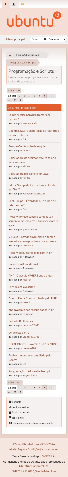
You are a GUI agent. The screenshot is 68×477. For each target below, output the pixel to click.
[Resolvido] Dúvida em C (24, 264)
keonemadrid (30, 123)
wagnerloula (30, 375)
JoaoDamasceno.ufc (34, 193)
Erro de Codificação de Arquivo (28, 146)
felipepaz (28, 313)
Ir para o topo (14, 382)
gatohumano (30, 229)
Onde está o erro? (19, 332)
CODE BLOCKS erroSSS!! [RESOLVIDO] (33, 344)
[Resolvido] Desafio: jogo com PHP (30, 252)
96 (15, 100)
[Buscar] (45, 39)
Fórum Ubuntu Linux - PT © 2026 (34, 444)
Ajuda (12, 449)
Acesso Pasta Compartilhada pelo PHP (33, 298)
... (29, 95)
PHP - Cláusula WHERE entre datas (31, 275)
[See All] (10, 54)
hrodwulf (28, 245)
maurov (27, 279)
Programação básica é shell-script (29, 371)
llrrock (26, 302)
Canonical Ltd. (40, 466)
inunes (26, 150)
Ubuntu (24, 466)
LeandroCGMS (31, 325)
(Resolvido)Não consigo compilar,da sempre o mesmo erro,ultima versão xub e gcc (33, 221)
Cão (25, 139)
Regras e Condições (29, 449)
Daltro (26, 209)
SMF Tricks (49, 456)
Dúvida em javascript (22, 286)
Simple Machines (45, 471)
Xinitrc (26, 166)
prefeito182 (29, 348)
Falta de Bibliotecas (21, 321)
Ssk (24, 363)
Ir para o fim (14, 91)
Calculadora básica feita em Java (29, 173)
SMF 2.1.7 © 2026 (23, 471)
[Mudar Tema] (22, 4)
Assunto (13, 107)
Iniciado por (28, 107)
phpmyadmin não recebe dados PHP (31, 309)
